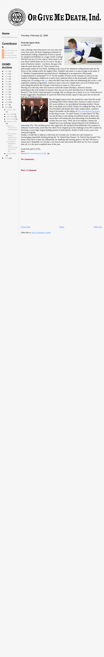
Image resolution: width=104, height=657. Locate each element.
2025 (7, 71)
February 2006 (12, 121)
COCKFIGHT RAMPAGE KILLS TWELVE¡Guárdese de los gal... (12, 146)
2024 (7, 74)
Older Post (98, 227)
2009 (7, 99)
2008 (7, 102)
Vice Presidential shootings (89, 111)
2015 (7, 92)
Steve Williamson (10, 58)
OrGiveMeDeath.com (10, 37)
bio (46, 80)
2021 (7, 81)
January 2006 (11, 153)
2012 (7, 97)
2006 (7, 107)
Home (61, 227)
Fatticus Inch (9, 53)
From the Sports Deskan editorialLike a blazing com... (11, 136)
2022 (7, 79)
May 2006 (10, 114)
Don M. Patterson (10, 50)
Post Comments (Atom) (41, 232)
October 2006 (11, 110)
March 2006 (11, 119)
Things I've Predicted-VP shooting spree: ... (12, 128)
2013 (7, 94)
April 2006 (11, 116)
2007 (7, 105)
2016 (7, 89)
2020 (7, 84)
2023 (7, 76)
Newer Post (25, 227)
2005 (7, 158)
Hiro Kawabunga (10, 55)
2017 (7, 87)
